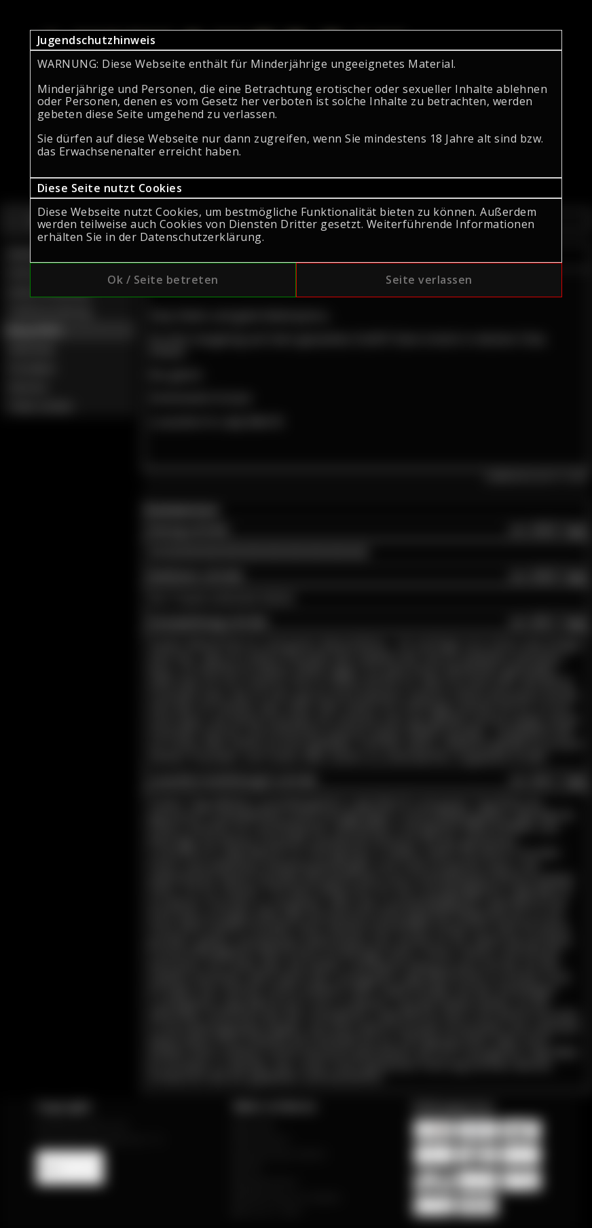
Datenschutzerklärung (201, 236)
